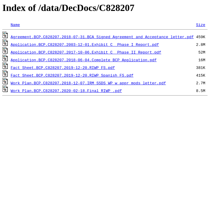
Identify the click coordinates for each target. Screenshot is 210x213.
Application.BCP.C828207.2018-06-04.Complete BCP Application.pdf (84, 59)
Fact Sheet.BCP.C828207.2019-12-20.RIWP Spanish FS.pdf (72, 75)
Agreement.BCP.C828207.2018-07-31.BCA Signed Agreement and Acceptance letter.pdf (102, 36)
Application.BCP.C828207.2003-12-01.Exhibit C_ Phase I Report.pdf (85, 44)
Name (15, 24)
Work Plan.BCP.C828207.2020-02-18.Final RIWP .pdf (66, 90)
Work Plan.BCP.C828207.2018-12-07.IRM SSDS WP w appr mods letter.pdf (88, 82)
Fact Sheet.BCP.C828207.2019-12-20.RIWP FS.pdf (63, 67)
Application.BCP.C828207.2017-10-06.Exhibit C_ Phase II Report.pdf (86, 52)
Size (200, 24)
